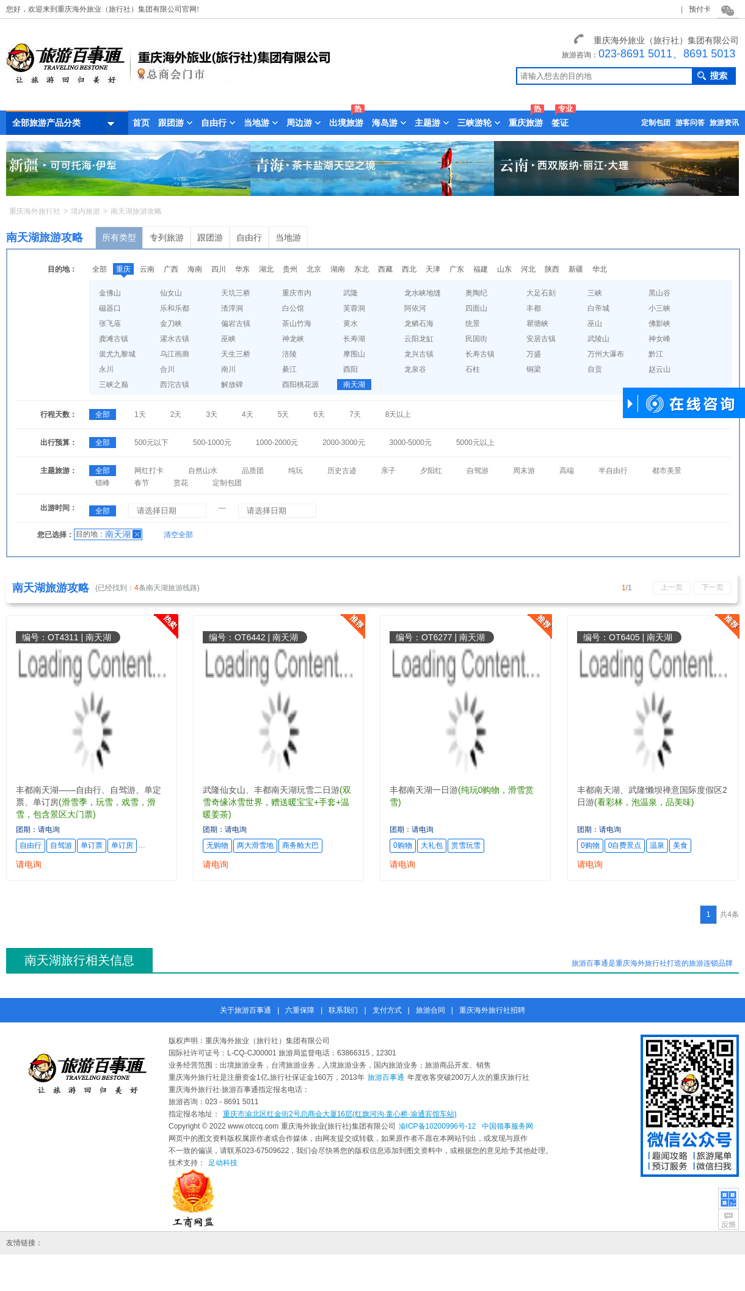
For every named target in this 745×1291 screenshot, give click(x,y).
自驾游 (478, 470)
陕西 (552, 269)
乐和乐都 (174, 308)
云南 (147, 269)
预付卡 (700, 9)
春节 (141, 483)
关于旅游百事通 (245, 1010)
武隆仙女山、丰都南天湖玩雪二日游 (271, 790)
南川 (228, 369)
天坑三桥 (235, 293)
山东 (504, 269)
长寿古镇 (480, 354)
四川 (218, 269)
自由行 (249, 237)
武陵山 (598, 339)
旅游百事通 (386, 1077)
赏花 (180, 483)
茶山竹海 (296, 323)
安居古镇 (541, 339)
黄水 (350, 323)
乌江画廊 (174, 354)
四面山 (476, 308)
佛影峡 (659, 323)
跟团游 (210, 237)
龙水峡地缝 (422, 293)
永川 (106, 369)
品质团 (253, 470)
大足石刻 (541, 293)
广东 (456, 269)
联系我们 (343, 1010)
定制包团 (655, 122)
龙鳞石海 (419, 323)
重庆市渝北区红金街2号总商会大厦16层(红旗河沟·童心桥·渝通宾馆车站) (340, 1114)
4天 (247, 414)
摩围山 (354, 354)
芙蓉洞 (354, 308)
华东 (242, 269)
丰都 (533, 308)
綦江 (289, 369)
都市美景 (666, 470)
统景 (472, 323)
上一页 (672, 587)
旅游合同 (430, 1010)
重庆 (123, 269)
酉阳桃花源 (300, 384)
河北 (528, 269)
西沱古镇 (174, 384)
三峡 (594, 293)
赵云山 (659, 369)
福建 (480, 269)
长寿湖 (354, 339)
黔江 (656, 354)
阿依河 (415, 308)
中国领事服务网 (507, 1126)
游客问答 (690, 122)
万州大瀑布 (605, 354)
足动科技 (223, 1163)
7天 (355, 414)
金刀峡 (171, 323)
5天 (283, 414)
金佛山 (110, 293)
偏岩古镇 (235, 323)
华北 (599, 269)
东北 (361, 269)
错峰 (102, 483)
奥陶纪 (476, 293)
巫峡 (228, 339)
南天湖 (354, 384)
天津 (433, 269)
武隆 (350, 293)
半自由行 (613, 470)
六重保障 (299, 1010)
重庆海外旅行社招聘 (492, 1010)
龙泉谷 (415, 369)
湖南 (337, 269)
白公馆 (293, 308)
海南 (194, 269)
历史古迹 (342, 470)
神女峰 (659, 339)
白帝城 (598, 308)
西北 (409, 269)
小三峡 (659, 308)
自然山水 (202, 470)
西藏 (385, 269)
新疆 (576, 269)
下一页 (713, 587)
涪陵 (289, 354)
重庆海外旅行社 (34, 211)
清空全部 (178, 534)
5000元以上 (475, 442)
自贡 (594, 369)
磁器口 (110, 308)
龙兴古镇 (419, 354)
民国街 (476, 339)
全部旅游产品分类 (64, 123)
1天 (140, 414)
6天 (319, 414)
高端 (566, 470)
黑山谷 (659, 293)
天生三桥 (235, 354)
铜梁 (533, 369)
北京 (314, 269)
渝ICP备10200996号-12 (437, 1126)
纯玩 (295, 470)
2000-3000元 (343, 442)
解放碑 (232, 384)
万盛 (533, 354)
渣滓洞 (232, 308)
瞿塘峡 (537, 323)
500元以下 (151, 442)
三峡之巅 (113, 384)
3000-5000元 (411, 442)
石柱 (472, 369)
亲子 (388, 470)
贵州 (290, 269)
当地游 (288, 237)
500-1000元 (212, 442)
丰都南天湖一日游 (424, 790)
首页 (141, 123)
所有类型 (119, 237)
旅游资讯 (724, 122)
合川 (167, 369)
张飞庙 (110, 323)
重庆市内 (296, 293)
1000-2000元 (277, 442)
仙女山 (171, 293)
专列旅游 (167, 237)
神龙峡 (293, 339)
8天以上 (398, 414)
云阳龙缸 (419, 339)
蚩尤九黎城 (117, 354)
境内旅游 (85, 211)
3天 (211, 414)
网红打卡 (149, 470)
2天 (176, 414)
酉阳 (350, 369)
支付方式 (387, 1010)
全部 (99, 269)
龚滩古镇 (113, 339)
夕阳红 (431, 470)
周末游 (524, 470)
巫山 (594, 323)
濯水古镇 (174, 339)
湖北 (266, 269)
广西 (171, 269)
